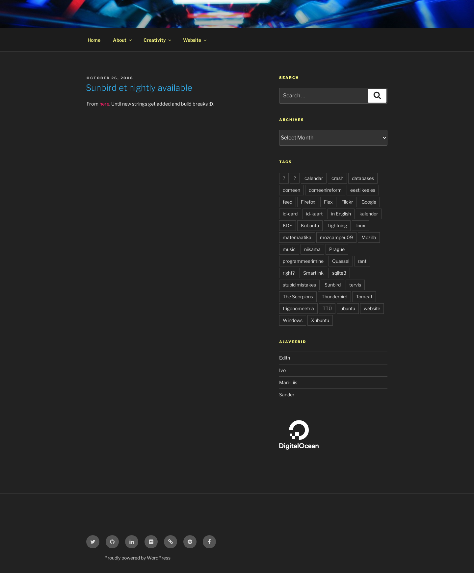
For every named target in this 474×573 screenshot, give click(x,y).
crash (337, 178)
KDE (287, 225)
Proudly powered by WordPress (137, 558)
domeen (291, 190)
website (372, 308)
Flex (328, 202)
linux (360, 225)
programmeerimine (303, 261)
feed (287, 202)
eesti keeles (362, 190)
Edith (284, 358)
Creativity (158, 40)
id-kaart (314, 213)
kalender (368, 213)
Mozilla (368, 237)
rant (362, 261)
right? (289, 273)
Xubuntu (320, 320)
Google (368, 202)
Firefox (308, 202)
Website (195, 40)
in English (341, 213)
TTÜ (327, 308)
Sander (286, 394)
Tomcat (364, 296)
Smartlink (313, 273)
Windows (293, 320)
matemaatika (297, 237)
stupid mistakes (299, 284)
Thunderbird (334, 296)
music (289, 249)
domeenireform (325, 190)
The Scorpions (298, 296)
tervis (355, 284)
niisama (312, 249)
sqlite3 (339, 273)
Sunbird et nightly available (139, 88)
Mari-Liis (288, 382)
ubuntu (347, 308)
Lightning (337, 225)
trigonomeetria (298, 308)
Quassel (340, 261)
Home (94, 40)
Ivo (282, 370)
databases (363, 178)
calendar (313, 178)
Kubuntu (310, 225)
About (123, 40)
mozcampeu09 (336, 237)
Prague (337, 249)
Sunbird (333, 284)
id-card (290, 213)
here (104, 104)
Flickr (347, 202)
